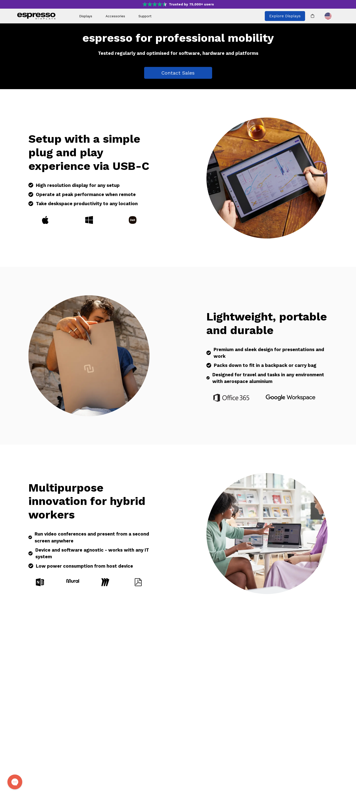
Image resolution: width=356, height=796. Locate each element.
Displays (85, 16)
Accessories (115, 16)
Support (145, 16)
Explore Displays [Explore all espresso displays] (285, 16)
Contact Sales (178, 73)
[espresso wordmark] (36, 16)
